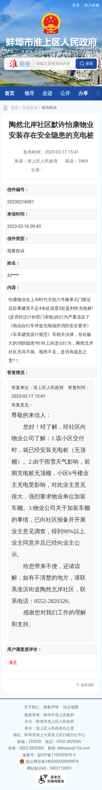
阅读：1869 (76, 161)
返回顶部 (87, 685)
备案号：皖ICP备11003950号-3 (49, 755)
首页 (9, 93)
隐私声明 (51, 707)
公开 (65, 93)
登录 (76, 5)
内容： (13, 287)
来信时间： (18, 214)
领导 (29, 93)
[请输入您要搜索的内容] (54, 64)
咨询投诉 (49, 107)
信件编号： (18, 189)
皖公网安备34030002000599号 (49, 761)
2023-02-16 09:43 (24, 226)
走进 (47, 93)
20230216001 (20, 201)
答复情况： (18, 372)
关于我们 (31, 707)
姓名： (13, 263)
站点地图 (70, 707)
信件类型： (18, 238)
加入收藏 (91, 5)
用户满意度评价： (24, 649)
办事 (83, 93)
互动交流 (30, 107)
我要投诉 (15, 250)
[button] (86, 64)
